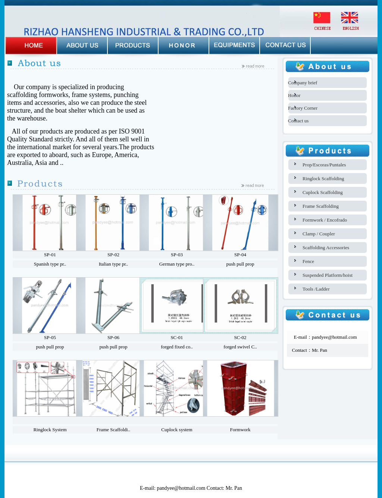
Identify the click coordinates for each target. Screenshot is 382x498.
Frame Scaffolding (321, 206)
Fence (308, 261)
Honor (294, 95)
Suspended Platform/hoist (328, 275)
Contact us (298, 120)
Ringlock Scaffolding (323, 178)
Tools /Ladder (316, 289)
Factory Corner (302, 108)
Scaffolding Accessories (326, 247)
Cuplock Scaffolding (323, 192)
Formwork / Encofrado (325, 220)
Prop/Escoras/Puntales (324, 164)
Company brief (302, 82)
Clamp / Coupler (319, 234)
